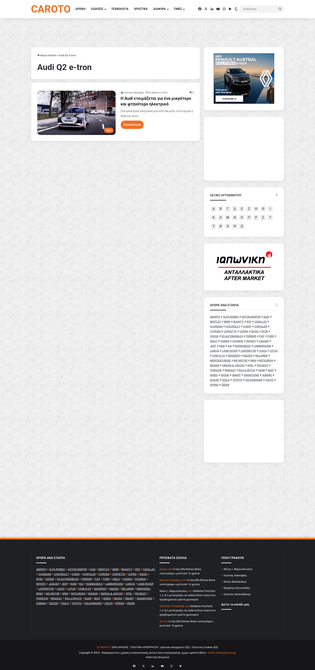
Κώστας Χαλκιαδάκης (237, 594)
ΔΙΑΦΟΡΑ (159, 9)
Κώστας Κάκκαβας (134, 92)
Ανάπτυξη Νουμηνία (157, 657)
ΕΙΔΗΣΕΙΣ (97, 9)
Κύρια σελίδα (46, 55)
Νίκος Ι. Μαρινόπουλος (238, 569)
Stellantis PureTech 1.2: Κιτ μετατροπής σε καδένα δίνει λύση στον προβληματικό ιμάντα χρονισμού (188, 595)
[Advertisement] (244, 431)
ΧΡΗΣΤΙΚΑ (141, 9)
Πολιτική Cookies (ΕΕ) (205, 647)
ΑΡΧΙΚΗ (81, 9)
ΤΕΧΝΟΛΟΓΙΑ (119, 9)
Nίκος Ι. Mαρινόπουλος (173, 590)
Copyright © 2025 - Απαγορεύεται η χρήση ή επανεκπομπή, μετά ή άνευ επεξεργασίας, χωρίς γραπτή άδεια (142, 652)
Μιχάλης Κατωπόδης (237, 587)
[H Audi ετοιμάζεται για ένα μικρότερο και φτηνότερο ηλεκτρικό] (76, 113)
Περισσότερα (132, 124)
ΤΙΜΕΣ (178, 9)
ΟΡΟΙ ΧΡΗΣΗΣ (120, 647)
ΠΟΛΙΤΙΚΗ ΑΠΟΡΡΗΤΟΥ (144, 647)
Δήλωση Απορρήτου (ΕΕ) (175, 647)
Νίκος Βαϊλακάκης (235, 581)
